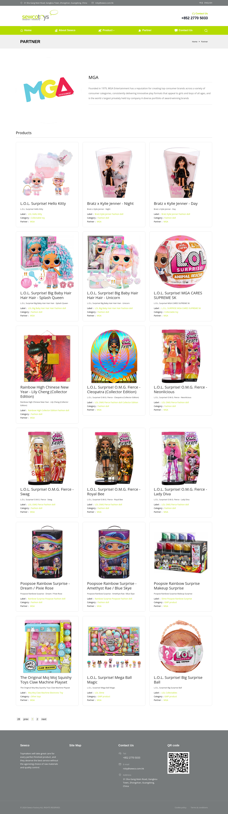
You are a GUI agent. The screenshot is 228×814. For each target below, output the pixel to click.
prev (25, 719)
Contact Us (202, 13)
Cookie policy (180, 807)
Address (127, 774)
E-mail (126, 764)
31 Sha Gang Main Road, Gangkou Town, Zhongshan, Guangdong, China (55, 3)
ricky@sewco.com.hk (104, 3)
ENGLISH (208, 2)
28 (18, 719)
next (44, 719)
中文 (201, 2)
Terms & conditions (199, 807)
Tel (124, 753)
